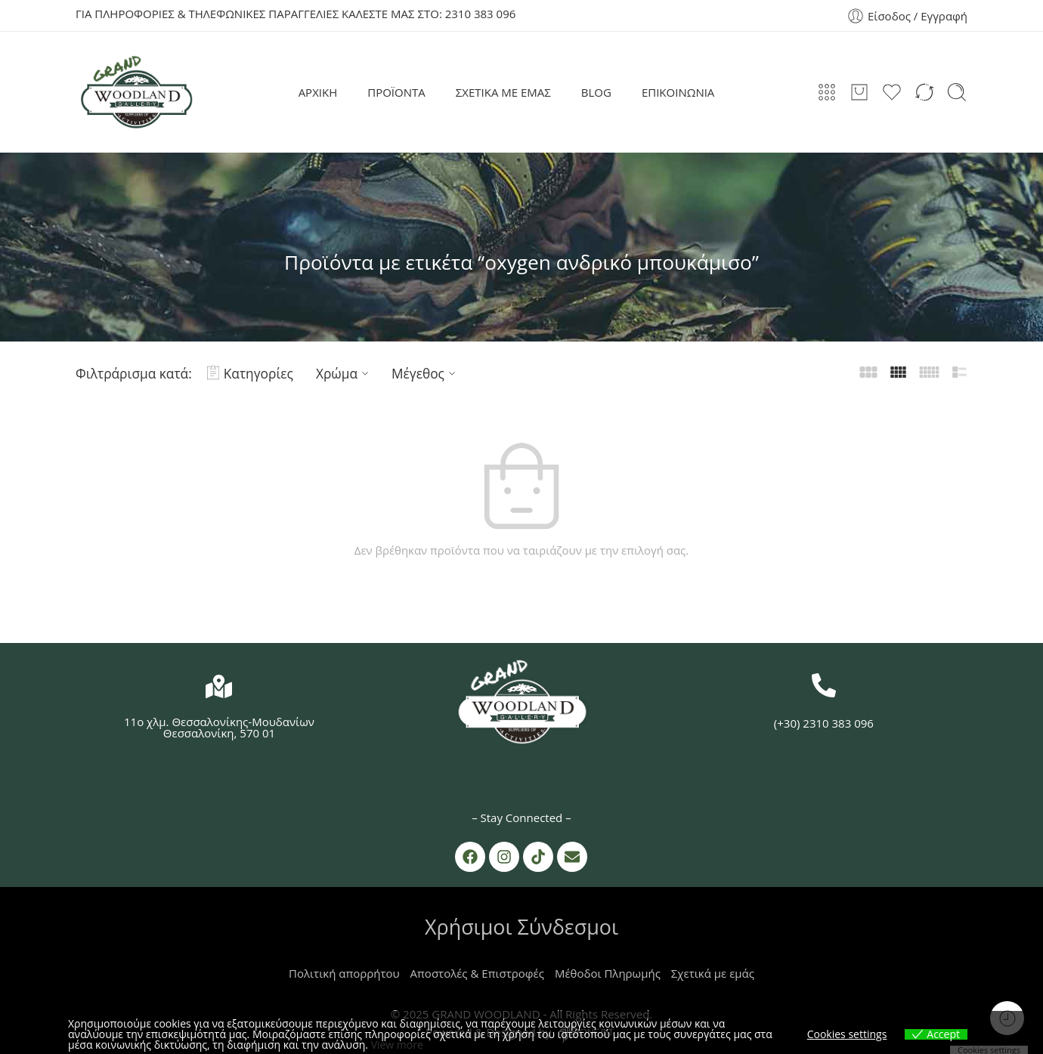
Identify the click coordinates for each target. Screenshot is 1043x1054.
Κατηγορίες (250, 373)
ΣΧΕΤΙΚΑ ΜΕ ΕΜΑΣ (503, 92)
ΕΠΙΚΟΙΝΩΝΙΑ (678, 92)
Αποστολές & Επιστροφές (477, 973)
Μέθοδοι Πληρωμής (608, 973)
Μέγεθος (426, 373)
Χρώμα (344, 373)
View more (397, 1044)
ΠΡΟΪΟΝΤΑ (396, 92)
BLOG (596, 92)
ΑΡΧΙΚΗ (318, 92)
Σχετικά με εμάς (712, 973)
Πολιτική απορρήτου (344, 973)
